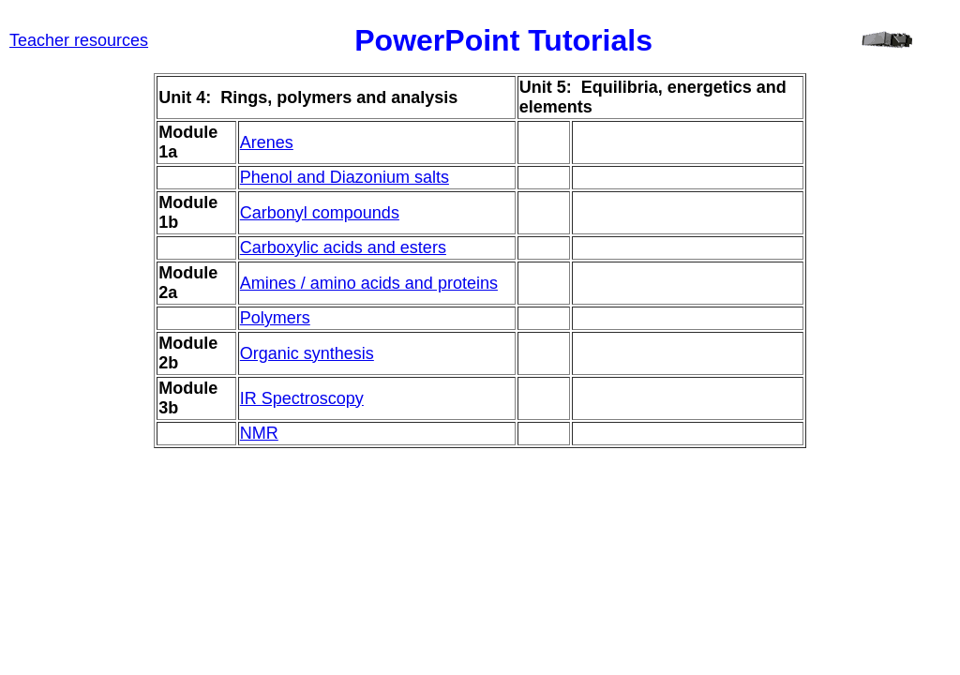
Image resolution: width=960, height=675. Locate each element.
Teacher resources (78, 40)
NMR (259, 433)
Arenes (266, 142)
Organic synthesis (307, 353)
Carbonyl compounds (319, 212)
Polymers (275, 317)
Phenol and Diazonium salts (344, 177)
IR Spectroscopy (302, 398)
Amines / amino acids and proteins (369, 283)
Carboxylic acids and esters (343, 247)
